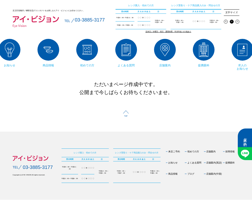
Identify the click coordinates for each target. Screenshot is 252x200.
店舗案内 (211, 151)
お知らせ (173, 162)
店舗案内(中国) (214, 174)
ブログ (190, 174)
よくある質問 (194, 162)
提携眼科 (230, 162)
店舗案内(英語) (214, 162)
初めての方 (193, 151)
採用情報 (230, 151)
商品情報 (173, 174)
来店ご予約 (245, 138)
